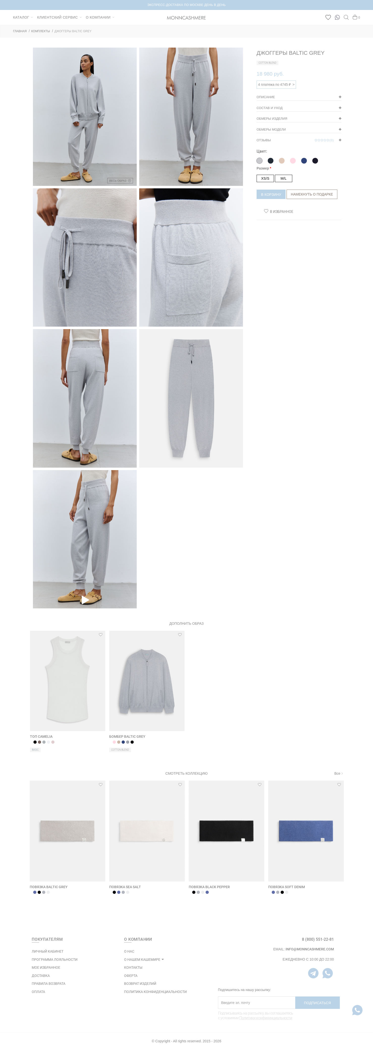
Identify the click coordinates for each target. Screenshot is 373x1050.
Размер (263, 168)
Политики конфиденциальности (265, 1018)
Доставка (41, 976)
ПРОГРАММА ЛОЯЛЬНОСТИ (55, 960)
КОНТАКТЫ (133, 967)
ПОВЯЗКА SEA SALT (125, 887)
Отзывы (295, 140)
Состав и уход (270, 108)
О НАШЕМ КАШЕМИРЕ (142, 960)
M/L (284, 178)
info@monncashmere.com (310, 949)
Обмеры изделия (272, 118)
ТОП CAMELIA (41, 736)
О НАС (129, 951)
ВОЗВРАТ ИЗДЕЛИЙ (140, 984)
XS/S (265, 178)
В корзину (271, 195)
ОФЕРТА (130, 976)
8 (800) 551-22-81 (318, 939)
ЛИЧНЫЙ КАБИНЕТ (47, 951)
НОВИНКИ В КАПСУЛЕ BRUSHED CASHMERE (187, 5)
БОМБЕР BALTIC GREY (127, 736)
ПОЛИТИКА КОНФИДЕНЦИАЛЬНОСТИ (155, 992)
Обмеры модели (271, 129)
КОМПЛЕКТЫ (40, 31)
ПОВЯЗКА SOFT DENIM (286, 887)
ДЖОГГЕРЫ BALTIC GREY (73, 31)
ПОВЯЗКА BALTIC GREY (49, 887)
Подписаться (317, 1003)
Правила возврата (48, 984)
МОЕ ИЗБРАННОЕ (46, 967)
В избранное (281, 212)
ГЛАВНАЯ (20, 31)
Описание (266, 97)
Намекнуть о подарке (312, 194)
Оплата (38, 992)
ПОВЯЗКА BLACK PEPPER (209, 887)
